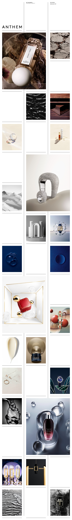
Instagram (52, 2)
